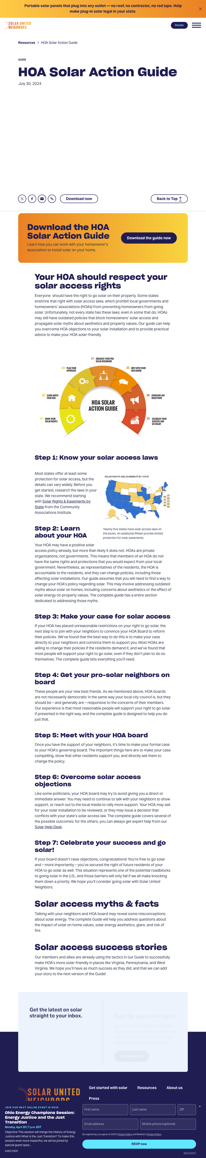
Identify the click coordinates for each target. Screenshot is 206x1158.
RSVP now (139, 1144)
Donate (179, 25)
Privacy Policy (125, 1134)
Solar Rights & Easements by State (63, 504)
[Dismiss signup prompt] (199, 1107)
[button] (196, 25)
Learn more (11, 1151)
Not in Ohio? (190, 1153)
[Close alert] (200, 9)
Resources (26, 43)
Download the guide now (149, 238)
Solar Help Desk (48, 827)
